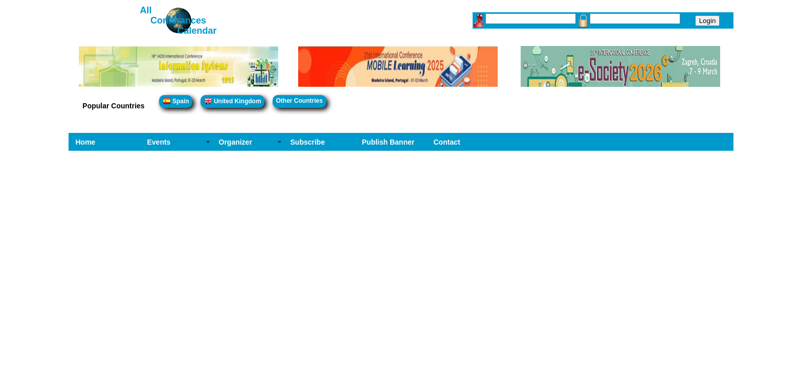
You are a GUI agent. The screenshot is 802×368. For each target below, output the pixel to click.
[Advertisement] (401, 227)
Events (159, 142)
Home (86, 142)
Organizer (235, 142)
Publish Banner (388, 142)
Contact (447, 142)
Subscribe (308, 142)
